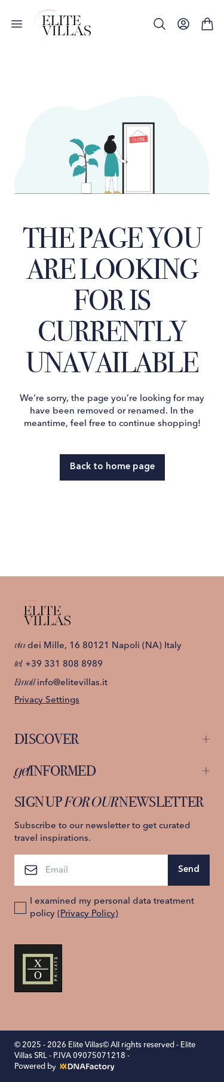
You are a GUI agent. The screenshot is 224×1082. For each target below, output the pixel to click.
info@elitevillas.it (61, 683)
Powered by (65, 1066)
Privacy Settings (46, 700)
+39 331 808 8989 (58, 664)
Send (189, 869)
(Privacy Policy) (87, 914)
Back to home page (112, 467)
